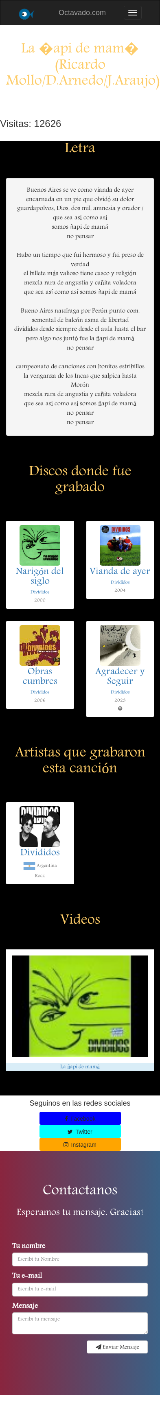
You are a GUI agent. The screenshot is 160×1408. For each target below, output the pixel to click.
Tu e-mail (27, 1276)
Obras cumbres (40, 677)
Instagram (80, 1144)
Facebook (80, 1118)
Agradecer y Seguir (120, 677)
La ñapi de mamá (79, 1067)
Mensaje (25, 1306)
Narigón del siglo (40, 577)
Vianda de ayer (120, 572)
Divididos (40, 592)
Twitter (80, 1131)
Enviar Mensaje (117, 1347)
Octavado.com (82, 13)
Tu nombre (28, 1247)
